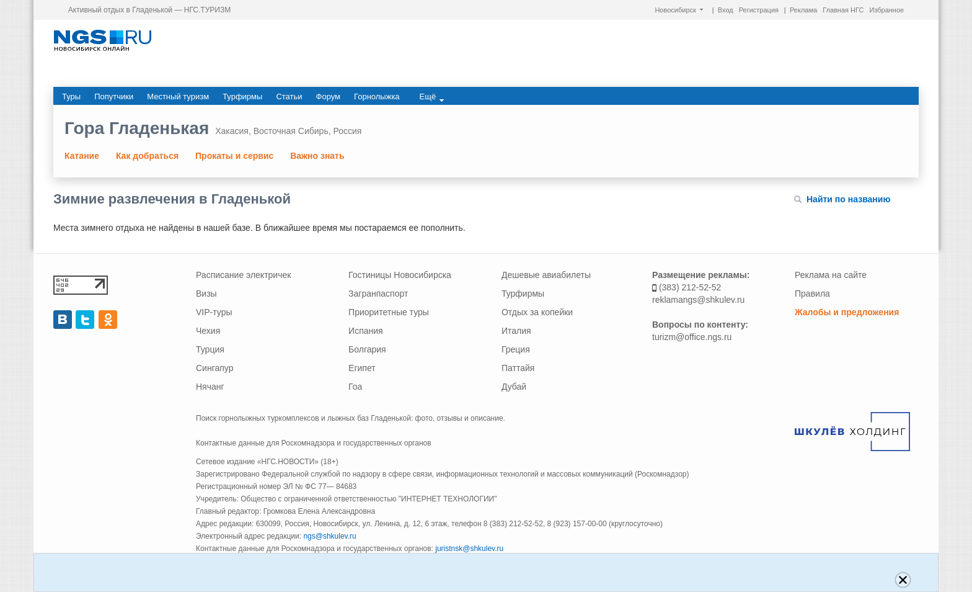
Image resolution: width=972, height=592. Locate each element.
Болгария (367, 349)
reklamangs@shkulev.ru (698, 300)
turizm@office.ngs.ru (691, 337)
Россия (347, 131)
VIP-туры (214, 312)
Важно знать (317, 156)
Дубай (513, 387)
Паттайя (517, 368)
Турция (210, 349)
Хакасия (232, 131)
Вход (725, 10)
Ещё (432, 97)
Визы (206, 293)
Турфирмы (522, 293)
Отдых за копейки (537, 312)
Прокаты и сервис (234, 156)
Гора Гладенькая (136, 128)
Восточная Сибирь (291, 131)
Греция (515, 349)
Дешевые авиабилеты (546, 275)
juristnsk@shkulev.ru (469, 548)
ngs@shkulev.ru (329, 536)
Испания (365, 331)
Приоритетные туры (388, 312)
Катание (81, 156)
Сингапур (214, 368)
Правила (812, 293)
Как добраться (147, 156)
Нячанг (210, 387)
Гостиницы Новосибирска (399, 275)
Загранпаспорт (378, 293)
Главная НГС (843, 10)
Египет (362, 368)
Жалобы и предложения (847, 312)
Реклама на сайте (831, 275)
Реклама (803, 10)
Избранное (886, 10)
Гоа (355, 387)
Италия (516, 331)
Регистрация (759, 10)
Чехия (208, 331)
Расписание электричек (243, 275)
